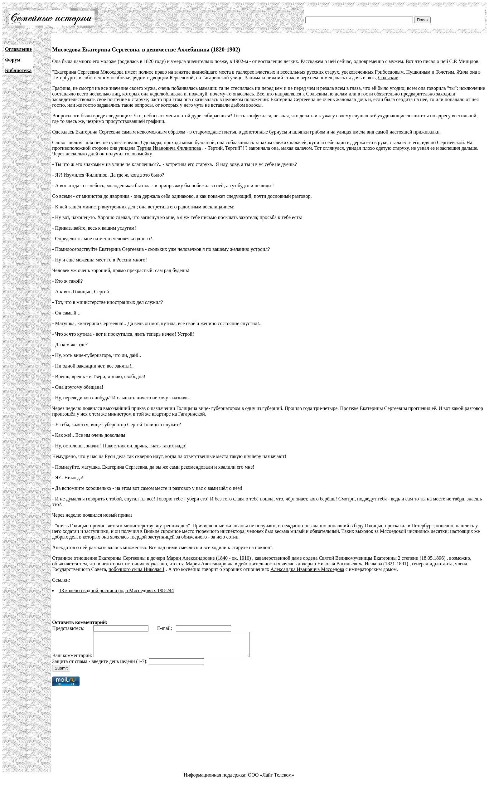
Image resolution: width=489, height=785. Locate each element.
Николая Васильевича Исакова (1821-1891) (362, 563)
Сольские (388, 77)
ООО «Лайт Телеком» (271, 779)
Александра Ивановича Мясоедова (307, 569)
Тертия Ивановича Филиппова (169, 148)
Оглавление (18, 49)
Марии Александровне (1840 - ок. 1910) (209, 558)
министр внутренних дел (108, 206)
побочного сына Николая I (136, 569)
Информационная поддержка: (216, 779)
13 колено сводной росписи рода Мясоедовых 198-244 (116, 590)
